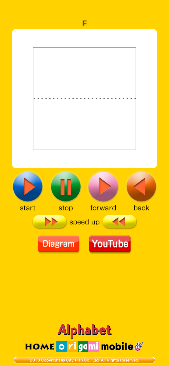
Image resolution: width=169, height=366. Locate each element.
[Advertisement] (84, 6)
